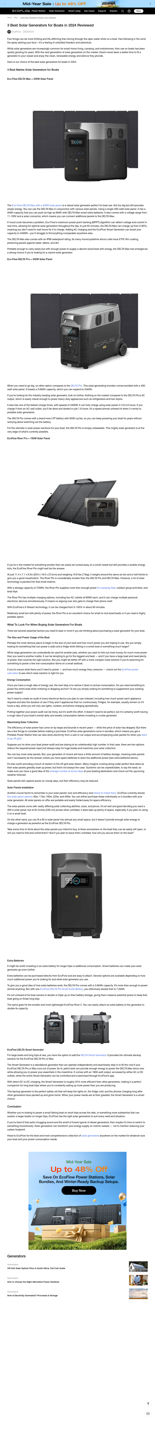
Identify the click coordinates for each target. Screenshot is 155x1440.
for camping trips (106, 587)
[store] (138, 11)
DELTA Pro (76, 385)
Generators (12, 1264)
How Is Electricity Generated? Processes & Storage (32, 1295)
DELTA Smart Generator (93, 1055)
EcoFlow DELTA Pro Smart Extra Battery (61, 989)
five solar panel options (19, 796)
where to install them (104, 793)
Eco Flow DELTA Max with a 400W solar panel (37, 205)
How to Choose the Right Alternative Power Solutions (33, 1282)
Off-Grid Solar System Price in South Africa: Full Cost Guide (36, 1268)
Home (9, 17)
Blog (15, 17)
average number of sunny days (66, 771)
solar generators (90, 1135)
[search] (122, 11)
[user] (129, 11)
